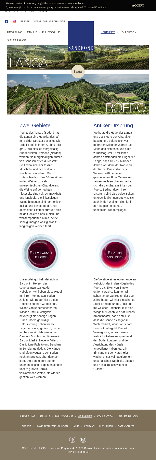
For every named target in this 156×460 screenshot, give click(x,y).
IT (6, 11)
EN (13, 11)
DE (21, 11)
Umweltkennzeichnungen (50, 21)
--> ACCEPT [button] (136, 5)
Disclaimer (106, 426)
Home (31, 11)
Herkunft (108, 32)
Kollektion (128, 32)
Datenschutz (126, 426)
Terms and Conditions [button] (95, 7)
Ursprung (14, 32)
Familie (32, 32)
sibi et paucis (17, 40)
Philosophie (51, 32)
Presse (25, 21)
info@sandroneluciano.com (118, 448)
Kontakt (44, 11)
